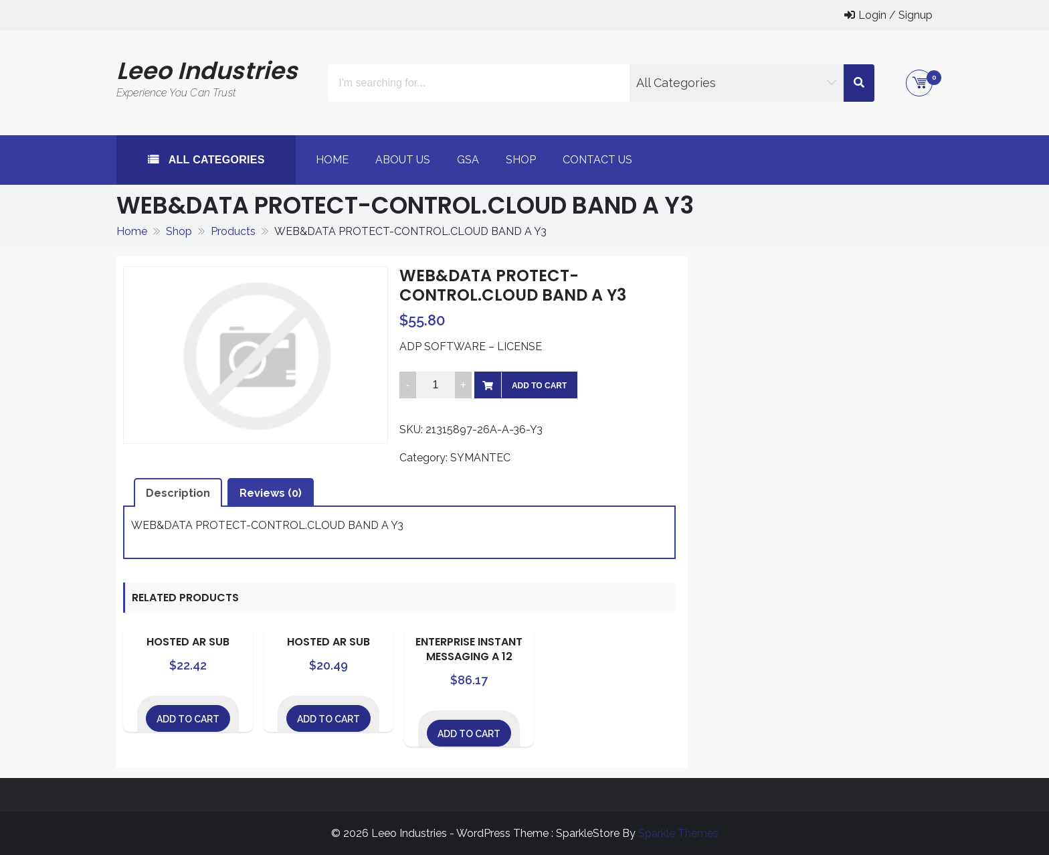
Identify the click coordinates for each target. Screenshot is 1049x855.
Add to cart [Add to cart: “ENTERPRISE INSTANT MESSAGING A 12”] (469, 733)
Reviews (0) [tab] (271, 493)
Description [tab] (178, 493)
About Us (402, 159)
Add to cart (539, 385)
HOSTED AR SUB (188, 641)
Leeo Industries (206, 70)
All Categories (215, 159)
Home (332, 159)
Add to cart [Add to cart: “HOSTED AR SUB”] (188, 719)
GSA (468, 159)
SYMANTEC (480, 457)
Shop (521, 159)
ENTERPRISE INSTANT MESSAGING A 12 (468, 649)
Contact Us (597, 159)
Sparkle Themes (678, 833)
